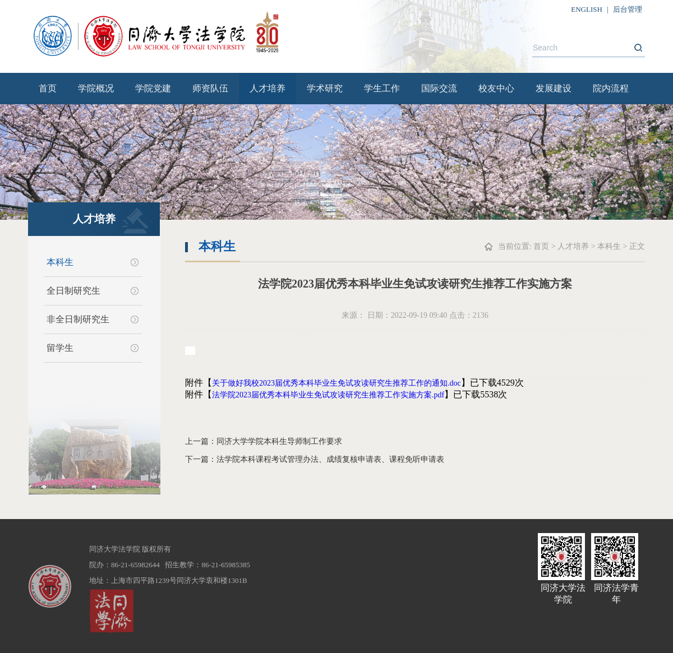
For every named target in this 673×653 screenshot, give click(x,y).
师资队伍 (210, 88)
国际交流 (439, 88)
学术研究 (325, 88)
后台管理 (627, 9)
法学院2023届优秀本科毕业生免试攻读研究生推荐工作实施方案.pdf (328, 395)
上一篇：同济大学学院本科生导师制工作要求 (263, 441)
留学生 (60, 348)
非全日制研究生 (78, 319)
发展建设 (553, 88)
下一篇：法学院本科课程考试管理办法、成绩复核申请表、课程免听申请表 (314, 459)
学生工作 (382, 88)
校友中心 (496, 88)
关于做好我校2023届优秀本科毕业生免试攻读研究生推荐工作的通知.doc (336, 383)
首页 (48, 88)
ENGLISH (586, 9)
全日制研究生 (73, 290)
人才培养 (267, 88)
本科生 (60, 262)
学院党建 (153, 88)
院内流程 (611, 88)
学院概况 (96, 88)
